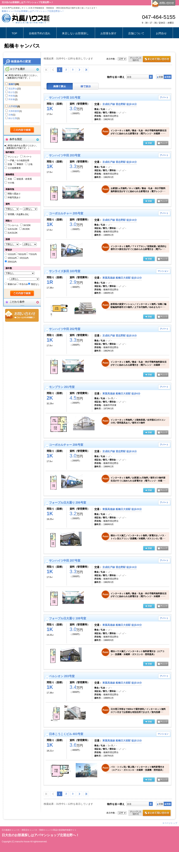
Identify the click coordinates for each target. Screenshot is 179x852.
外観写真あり (14, 197)
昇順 (160, 77)
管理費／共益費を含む (18, 214)
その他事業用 (14, 168)
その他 (11, 182)
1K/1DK (27, 225)
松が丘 (11, 92)
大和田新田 (13, 111)
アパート (27, 156)
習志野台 (12, 88)
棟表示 (86, 86)
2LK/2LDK (13, 233)
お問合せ (22, 315)
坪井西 (11, 96)
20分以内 (12, 261)
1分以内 (11, 254)
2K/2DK (26, 229)
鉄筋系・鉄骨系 (24, 179)
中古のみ (23, 284)
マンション (13, 156)
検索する (22, 130)
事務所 (20, 164)
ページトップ (170, 823)
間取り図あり (14, 193)
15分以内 (24, 258)
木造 (10, 179)
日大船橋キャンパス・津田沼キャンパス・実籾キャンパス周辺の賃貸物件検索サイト (39, 830)
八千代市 (13, 106)
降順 (167, 77)
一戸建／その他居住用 (18, 160)
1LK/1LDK (13, 229)
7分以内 (33, 254)
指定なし (35, 284)
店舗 (10, 164)
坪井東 (11, 99)
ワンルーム (13, 225)
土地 (30, 164)
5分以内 (22, 254)
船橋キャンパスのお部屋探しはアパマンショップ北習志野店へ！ (33, 11)
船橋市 (12, 84)
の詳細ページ (149, 143)
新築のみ (12, 284)
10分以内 (12, 258)
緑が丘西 (12, 118)
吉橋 (10, 114)
